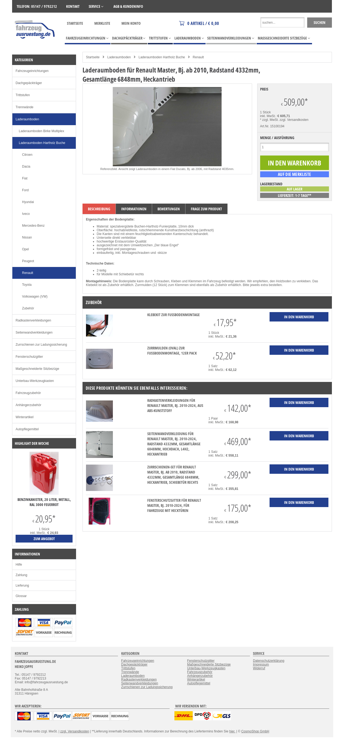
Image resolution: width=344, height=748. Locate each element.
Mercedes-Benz (33, 225)
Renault (198, 57)
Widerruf (259, 668)
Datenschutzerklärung (268, 661)
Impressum (261, 664)
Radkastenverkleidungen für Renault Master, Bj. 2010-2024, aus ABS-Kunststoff (175, 405)
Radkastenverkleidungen (33, 320)
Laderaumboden (119, 57)
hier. (232, 731)
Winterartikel (25, 417)
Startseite (75, 23)
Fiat (24, 178)
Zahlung (21, 575)
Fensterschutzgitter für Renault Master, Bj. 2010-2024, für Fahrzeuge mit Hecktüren (174, 505)
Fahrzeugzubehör (28, 393)
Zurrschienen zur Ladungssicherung (41, 344)
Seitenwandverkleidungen (34, 332)
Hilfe (19, 564)
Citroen (27, 155)
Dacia (26, 166)
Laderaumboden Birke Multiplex (41, 131)
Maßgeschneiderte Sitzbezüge (37, 369)
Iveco (26, 214)
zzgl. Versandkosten (294, 120)
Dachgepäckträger (29, 83)
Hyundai (28, 202)
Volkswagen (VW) (35, 296)
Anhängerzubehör (28, 405)
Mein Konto (131, 23)
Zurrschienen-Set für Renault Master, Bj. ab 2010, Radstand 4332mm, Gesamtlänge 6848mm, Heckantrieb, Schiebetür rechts (173, 474)
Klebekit (92, 285)
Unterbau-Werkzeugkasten (35, 381)
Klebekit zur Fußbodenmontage (173, 314)
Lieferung (22, 585)
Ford (25, 190)
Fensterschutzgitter (29, 357)
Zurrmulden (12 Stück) (151, 285)
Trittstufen (23, 95)
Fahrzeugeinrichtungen (32, 71)
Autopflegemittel (27, 429)
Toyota (26, 285)
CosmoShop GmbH (255, 731)
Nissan (27, 237)
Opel (25, 249)
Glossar (21, 596)
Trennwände (24, 107)
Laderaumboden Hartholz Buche (161, 57)
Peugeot (28, 261)
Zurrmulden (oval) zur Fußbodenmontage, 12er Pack (172, 350)
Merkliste (102, 23)
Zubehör (28, 308)
